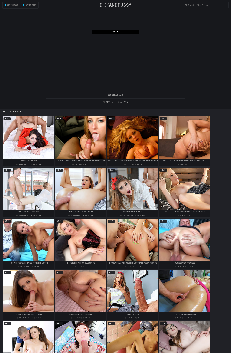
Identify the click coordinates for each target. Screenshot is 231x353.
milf (83, 267)
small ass (109, 102)
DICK (115, 5)
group (37, 318)
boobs (181, 164)
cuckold (188, 215)
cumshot (179, 267)
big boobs (77, 164)
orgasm (87, 318)
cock (38, 164)
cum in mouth (24, 267)
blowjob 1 (130, 318)
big (77, 267)
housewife (190, 267)
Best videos (11, 5)
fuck (178, 318)
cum (138, 318)
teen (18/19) (76, 318)
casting (123, 102)
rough (86, 164)
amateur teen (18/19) (25, 164)
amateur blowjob (25, 318)
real (142, 215)
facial (128, 267)
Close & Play (116, 32)
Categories (29, 5)
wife (180, 215)
